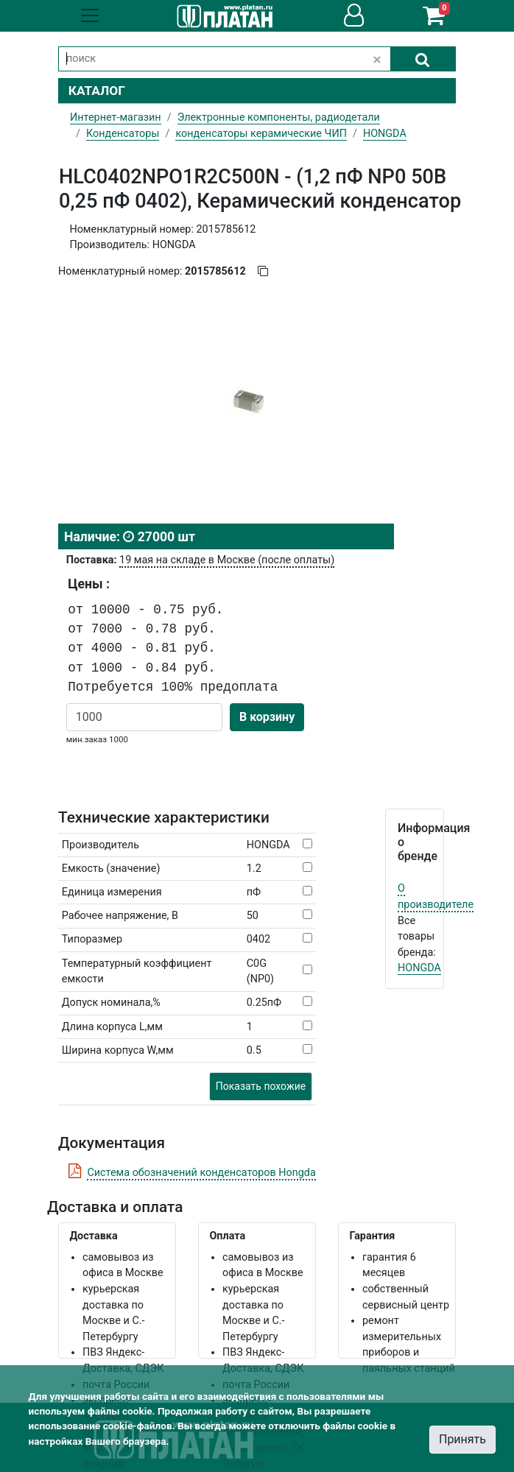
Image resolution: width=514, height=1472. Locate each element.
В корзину (267, 717)
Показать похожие (261, 1086)
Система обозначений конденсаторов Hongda (201, 1172)
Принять (462, 1439)
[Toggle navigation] (89, 15)
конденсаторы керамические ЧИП (261, 133)
